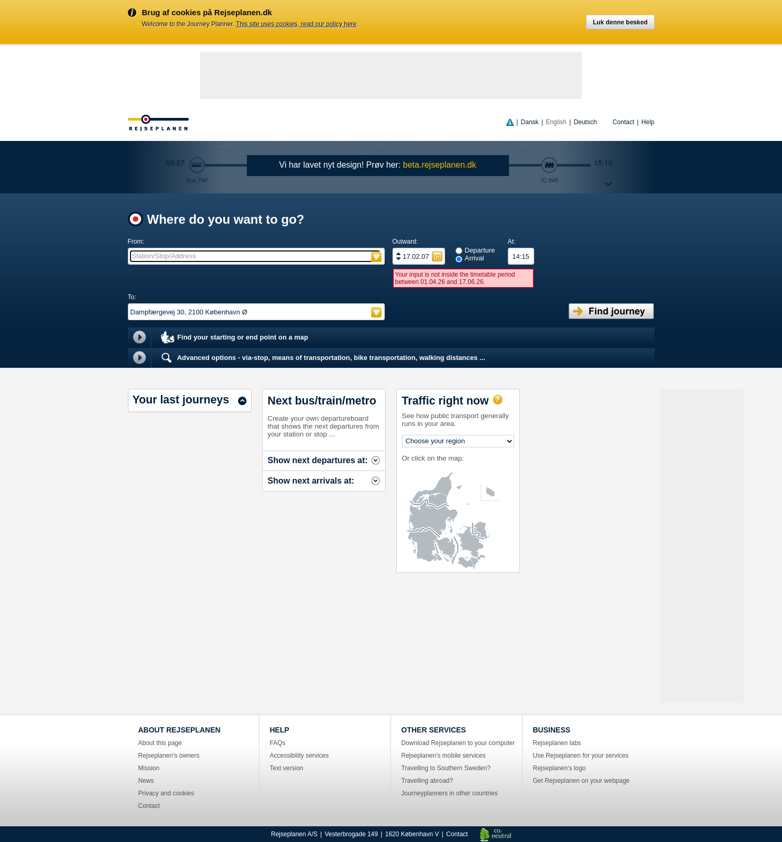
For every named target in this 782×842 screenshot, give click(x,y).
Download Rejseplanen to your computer (458, 743)
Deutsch (585, 122)
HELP (279, 730)
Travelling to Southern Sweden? (446, 768)
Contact (623, 122)
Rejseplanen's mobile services (443, 755)
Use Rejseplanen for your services (581, 755)
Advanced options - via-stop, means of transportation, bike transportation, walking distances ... (322, 358)
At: (512, 241)
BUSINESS (552, 730)
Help (648, 122)
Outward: (405, 241)
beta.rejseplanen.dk (439, 164)
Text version (286, 768)
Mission (149, 768)
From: (136, 241)
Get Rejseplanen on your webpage (581, 780)
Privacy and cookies (166, 793)
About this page (160, 743)
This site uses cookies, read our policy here (296, 24)
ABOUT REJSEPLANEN (179, 730)
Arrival (474, 258)
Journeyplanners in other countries (449, 793)
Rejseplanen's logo (559, 768)
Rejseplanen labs (557, 743)
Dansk (530, 122)
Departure (480, 250)
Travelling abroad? (427, 780)
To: (132, 297)
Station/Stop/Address (164, 256)
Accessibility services (299, 755)
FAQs (278, 743)
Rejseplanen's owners (169, 755)
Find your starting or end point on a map (234, 338)
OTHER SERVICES (433, 730)
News (146, 780)
